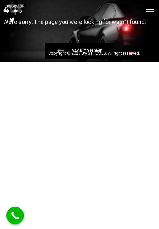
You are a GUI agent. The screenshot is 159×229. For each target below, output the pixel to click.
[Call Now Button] (15, 215)
